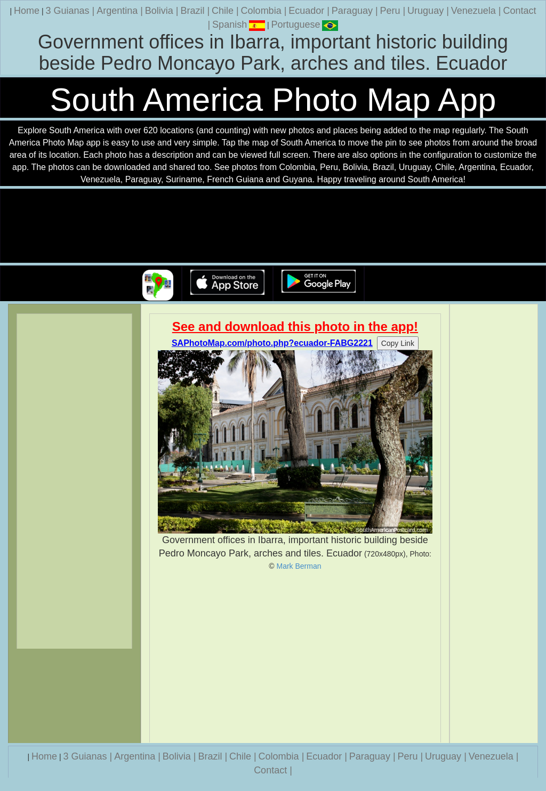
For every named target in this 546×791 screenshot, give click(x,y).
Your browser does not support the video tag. (273, 226)
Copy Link (397, 343)
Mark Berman (299, 566)
